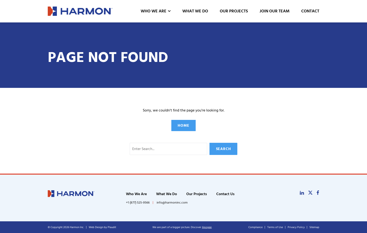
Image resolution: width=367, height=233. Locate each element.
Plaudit (112, 227)
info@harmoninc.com (172, 202)
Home (183, 125)
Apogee (207, 227)
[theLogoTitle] (80, 11)
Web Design (96, 227)
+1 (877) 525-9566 (138, 202)
